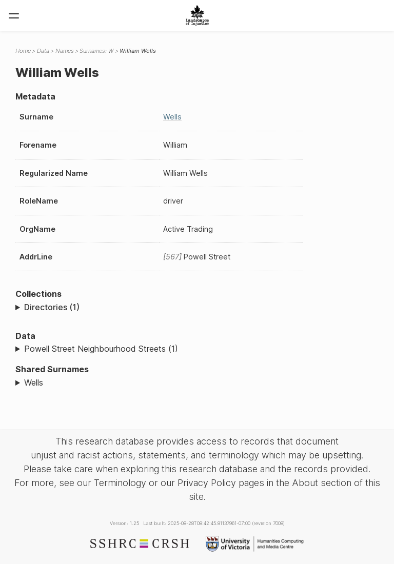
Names (64, 50)
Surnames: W (96, 50)
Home (23, 50)
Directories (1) (52, 307)
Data (43, 50)
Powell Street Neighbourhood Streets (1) (101, 349)
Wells (172, 116)
